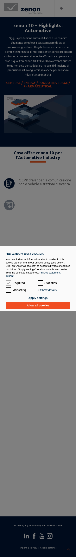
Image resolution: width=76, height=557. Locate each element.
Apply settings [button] (38, 297)
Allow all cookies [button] (38, 305)
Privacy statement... (51, 272)
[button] (47, 290)
